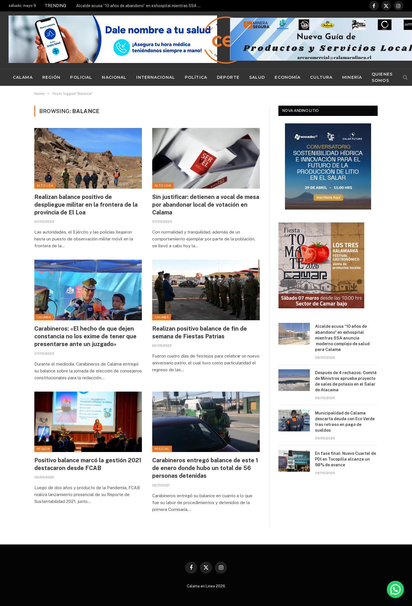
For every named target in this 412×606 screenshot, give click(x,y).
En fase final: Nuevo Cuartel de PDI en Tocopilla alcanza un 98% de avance (345, 459)
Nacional (114, 77)
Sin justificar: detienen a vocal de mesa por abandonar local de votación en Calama (205, 205)
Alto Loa (45, 185)
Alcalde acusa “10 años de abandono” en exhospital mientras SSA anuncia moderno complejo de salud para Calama (140, 5)
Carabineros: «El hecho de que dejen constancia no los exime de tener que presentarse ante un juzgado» (85, 336)
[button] (395, 589)
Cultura (321, 77)
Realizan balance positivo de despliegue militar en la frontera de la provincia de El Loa (86, 205)
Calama (23, 77)
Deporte (228, 77)
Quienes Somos (382, 77)
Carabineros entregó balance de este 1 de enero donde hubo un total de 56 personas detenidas (205, 468)
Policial (81, 77)
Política (196, 77)
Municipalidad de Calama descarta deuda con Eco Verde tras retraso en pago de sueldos (345, 422)
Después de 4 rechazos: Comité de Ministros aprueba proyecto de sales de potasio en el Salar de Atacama (346, 381)
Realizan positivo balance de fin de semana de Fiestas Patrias (199, 332)
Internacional (155, 77)
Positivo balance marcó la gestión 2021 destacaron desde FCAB (87, 464)
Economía (287, 77)
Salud (257, 77)
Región (51, 77)
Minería (352, 77)
